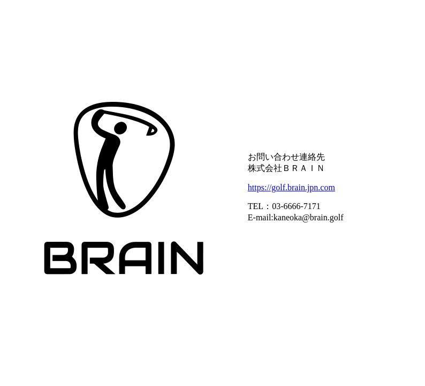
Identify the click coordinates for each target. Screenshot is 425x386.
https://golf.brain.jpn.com (291, 187)
